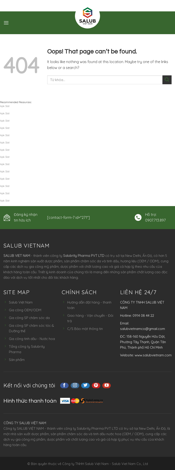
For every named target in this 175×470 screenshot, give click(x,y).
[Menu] (6, 22)
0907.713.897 (155, 220)
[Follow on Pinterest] (96, 385)
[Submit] (167, 79)
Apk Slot (5, 106)
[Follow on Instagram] (75, 385)
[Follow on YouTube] (106, 385)
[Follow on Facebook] (64, 385)
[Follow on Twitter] (85, 385)
